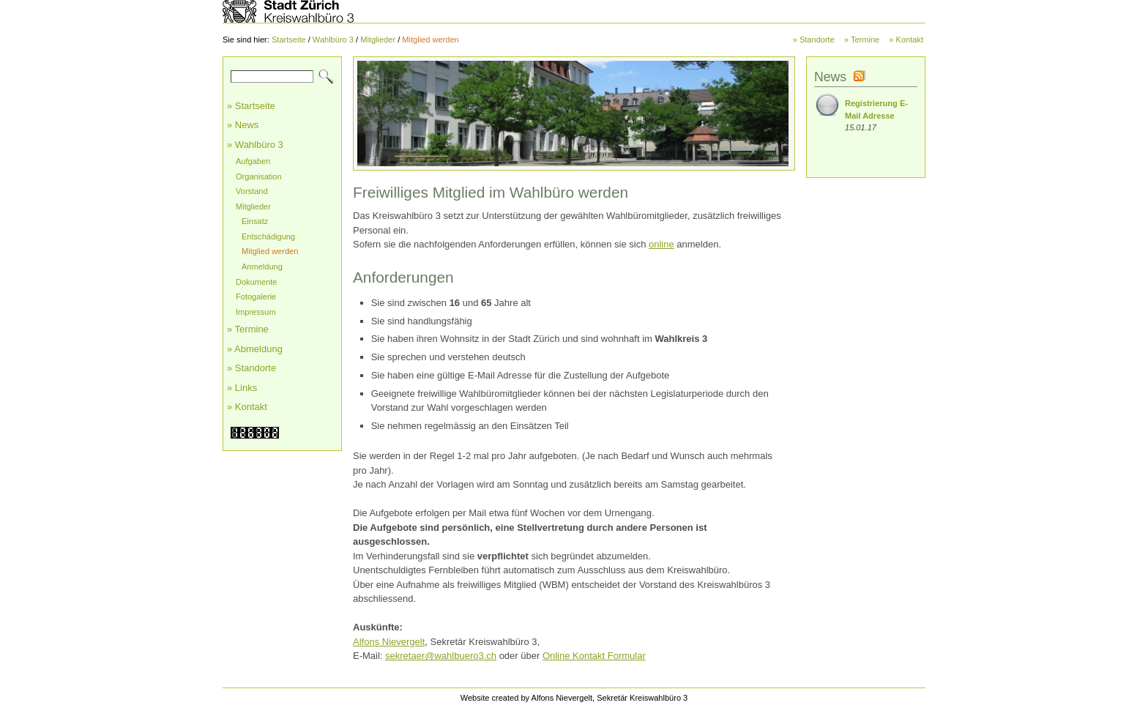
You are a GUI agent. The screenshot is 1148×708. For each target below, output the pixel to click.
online (661, 244)
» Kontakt (906, 39)
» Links (242, 387)
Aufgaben (253, 161)
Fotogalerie (256, 296)
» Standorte (814, 39)
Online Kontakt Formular (594, 655)
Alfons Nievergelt (389, 641)
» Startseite (251, 105)
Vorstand (252, 191)
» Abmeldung (255, 348)
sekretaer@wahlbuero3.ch (440, 655)
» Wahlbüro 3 (255, 144)
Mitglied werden (430, 39)
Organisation (259, 176)
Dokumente (256, 281)
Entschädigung (268, 236)
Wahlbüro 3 (333, 39)
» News (242, 124)
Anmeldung (262, 266)
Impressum (256, 312)
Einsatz (255, 221)
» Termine (861, 39)
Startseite (289, 39)
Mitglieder (377, 39)
